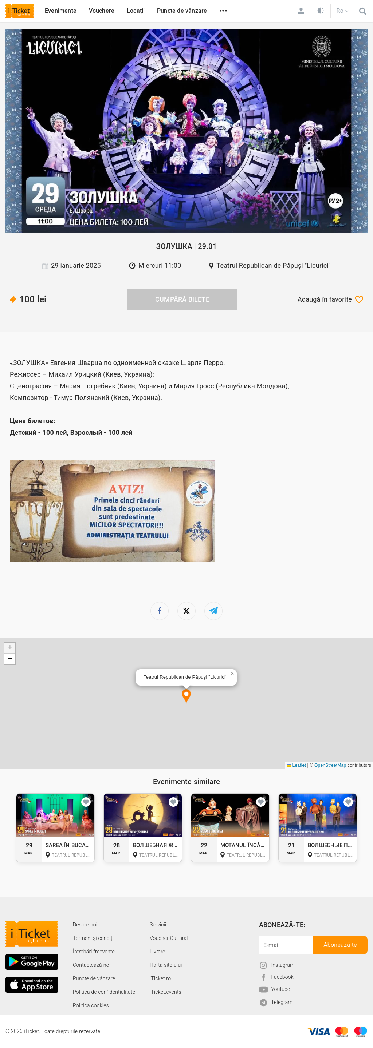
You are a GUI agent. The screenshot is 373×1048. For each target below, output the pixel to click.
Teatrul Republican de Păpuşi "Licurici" (273, 265)
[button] (186, 696)
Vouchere (102, 10)
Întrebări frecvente (94, 951)
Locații (136, 10)
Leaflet (296, 765)
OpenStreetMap (330, 765)
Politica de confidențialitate (104, 992)
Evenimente (60, 10)
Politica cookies (91, 1005)
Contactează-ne (91, 965)
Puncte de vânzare (182, 10)
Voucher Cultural (169, 938)
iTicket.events (165, 992)
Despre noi (85, 925)
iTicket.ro (160, 978)
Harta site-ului (166, 965)
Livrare (157, 951)
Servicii (158, 925)
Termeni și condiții (94, 938)
